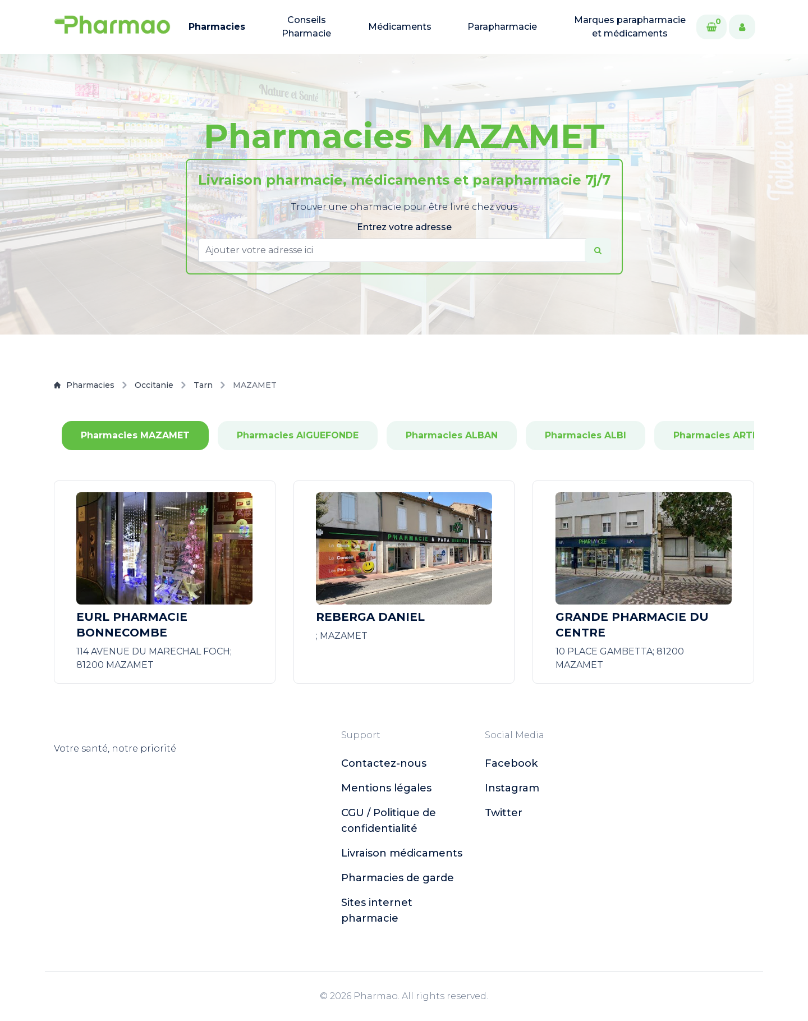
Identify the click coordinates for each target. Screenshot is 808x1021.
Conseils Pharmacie (306, 27)
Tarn (203, 385)
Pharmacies (217, 26)
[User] (742, 27)
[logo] (112, 27)
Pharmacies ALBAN (452, 435)
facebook (511, 763)
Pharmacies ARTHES (722, 435)
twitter (503, 813)
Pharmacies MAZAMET (135, 435)
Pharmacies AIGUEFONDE (298, 435)
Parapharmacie (502, 26)
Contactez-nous (383, 763)
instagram (512, 788)
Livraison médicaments (401, 853)
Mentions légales (386, 788)
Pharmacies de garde (397, 878)
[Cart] (711, 27)
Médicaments (399, 26)
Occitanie (154, 385)
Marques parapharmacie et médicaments (630, 27)
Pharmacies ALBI (585, 435)
